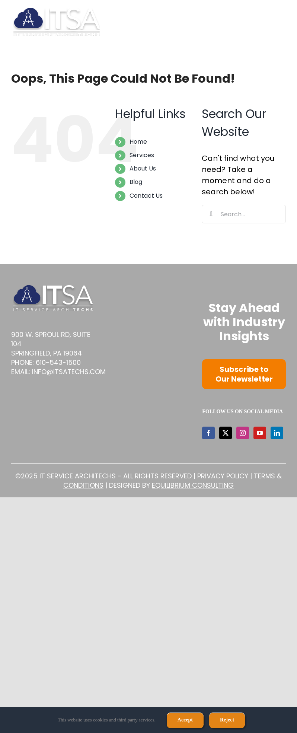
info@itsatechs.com (69, 371)
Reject (227, 720)
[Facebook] (208, 433)
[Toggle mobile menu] (282, 22)
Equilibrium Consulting (193, 485)
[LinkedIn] (277, 433)
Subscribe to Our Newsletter (244, 374)
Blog (136, 182)
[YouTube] (259, 433)
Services (142, 155)
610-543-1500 (58, 362)
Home (138, 141)
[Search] (211, 214)
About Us (143, 168)
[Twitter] (225, 433)
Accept (185, 720)
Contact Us (146, 195)
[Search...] (244, 214)
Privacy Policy (222, 476)
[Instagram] (242, 433)
